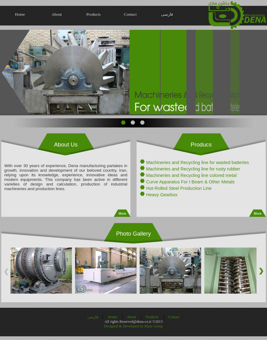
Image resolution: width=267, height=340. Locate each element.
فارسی (167, 14)
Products (93, 14)
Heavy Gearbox (161, 194)
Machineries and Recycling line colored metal (191, 175)
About (57, 14)
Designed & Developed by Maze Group (133, 326)
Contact (130, 14)
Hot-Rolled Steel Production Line (179, 188)
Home (20, 14)
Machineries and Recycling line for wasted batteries (197, 162)
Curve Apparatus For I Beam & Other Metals (190, 181)
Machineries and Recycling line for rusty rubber (193, 168)
